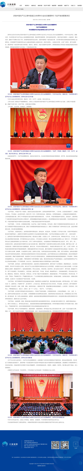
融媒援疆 (60, 5)
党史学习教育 (47, 5)
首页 (21, 5)
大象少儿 (73, 5)
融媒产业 (67, 5)
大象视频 (79, 5)
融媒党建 (40, 5)
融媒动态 (33, 5)
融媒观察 (54, 5)
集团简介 (27, 5)
